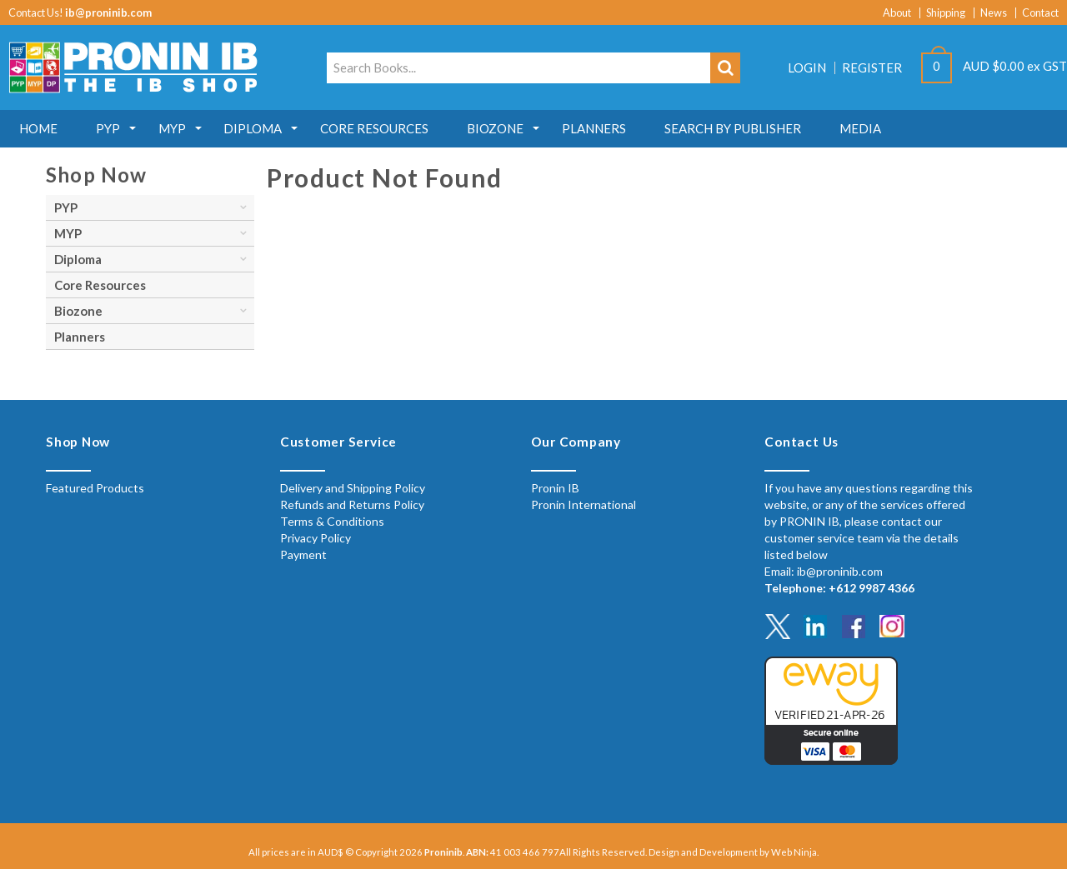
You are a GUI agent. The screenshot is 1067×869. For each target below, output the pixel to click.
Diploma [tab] (78, 259)
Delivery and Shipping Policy (352, 488)
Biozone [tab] (78, 310)
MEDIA (889, 128)
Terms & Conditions (332, 521)
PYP (113, 128)
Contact (1040, 12)
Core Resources (390, 128)
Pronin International (583, 504)
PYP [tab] (66, 207)
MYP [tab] (68, 233)
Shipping (945, 12)
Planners (616, 128)
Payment (303, 554)
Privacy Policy (315, 538)
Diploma (265, 128)
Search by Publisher (758, 128)
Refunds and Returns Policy (352, 504)
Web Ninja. (795, 852)
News (993, 12)
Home (40, 128)
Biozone (514, 128)
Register (872, 68)
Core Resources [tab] (100, 284)
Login (807, 68)
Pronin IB (555, 488)
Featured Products (95, 488)
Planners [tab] (79, 336)
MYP (180, 128)
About (897, 12)
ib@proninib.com (108, 12)
